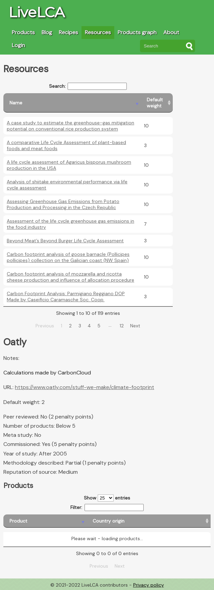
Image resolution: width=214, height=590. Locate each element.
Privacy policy (148, 585)
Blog (47, 32)
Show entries (107, 498)
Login (18, 45)
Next (135, 326)
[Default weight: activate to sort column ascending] (157, 103)
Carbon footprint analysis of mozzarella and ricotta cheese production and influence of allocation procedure (70, 277)
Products (23, 32)
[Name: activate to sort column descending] (72, 103)
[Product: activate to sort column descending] (26, 521)
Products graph (137, 32)
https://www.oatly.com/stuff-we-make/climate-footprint (84, 387)
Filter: (107, 507)
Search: (88, 86)
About (171, 32)
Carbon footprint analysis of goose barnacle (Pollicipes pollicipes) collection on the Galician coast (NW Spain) (68, 257)
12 (122, 326)
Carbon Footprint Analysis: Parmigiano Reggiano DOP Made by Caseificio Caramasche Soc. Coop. (66, 296)
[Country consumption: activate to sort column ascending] (164, 521)
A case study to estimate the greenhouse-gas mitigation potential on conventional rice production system (70, 126)
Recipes (68, 32)
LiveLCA (36, 12)
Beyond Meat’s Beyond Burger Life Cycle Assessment (65, 241)
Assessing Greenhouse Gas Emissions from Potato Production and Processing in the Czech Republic (63, 204)
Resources (98, 32)
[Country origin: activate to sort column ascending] (83, 521)
